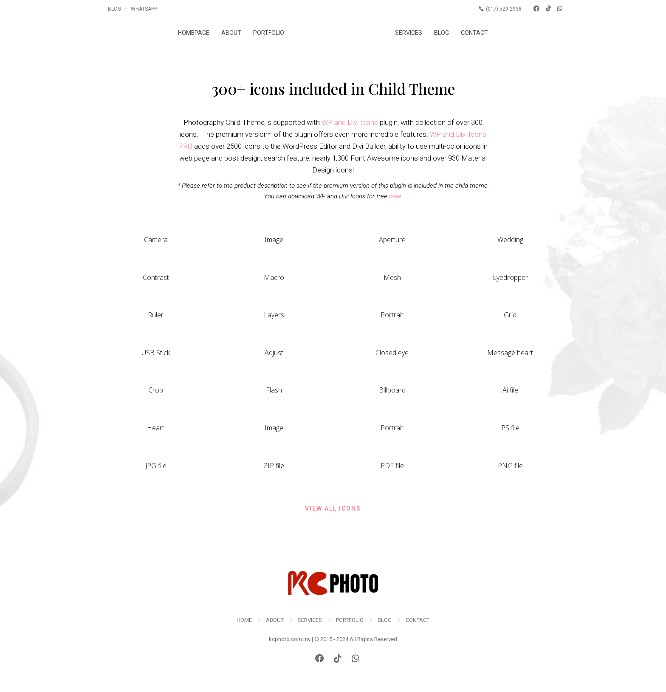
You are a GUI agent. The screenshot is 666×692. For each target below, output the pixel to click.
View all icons (333, 508)
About (226, 32)
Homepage (188, 32)
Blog (114, 8)
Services (413, 32)
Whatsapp (144, 8)
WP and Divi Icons (350, 122)
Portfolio (263, 32)
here (395, 196)
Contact (480, 32)
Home (244, 620)
